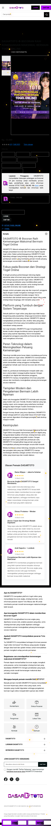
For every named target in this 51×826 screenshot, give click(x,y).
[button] (6, 66)
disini (37, 185)
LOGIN (5, 216)
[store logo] (16, 8)
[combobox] (25, 14)
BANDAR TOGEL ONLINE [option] (12, 171)
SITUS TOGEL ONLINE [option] (27, 160)
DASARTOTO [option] (8, 154)
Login (35, 8)
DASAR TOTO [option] (23, 154)
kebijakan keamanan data (16, 771)
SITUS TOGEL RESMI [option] (11, 165)
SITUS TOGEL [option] (29, 165)
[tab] (25, 234)
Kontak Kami (14, 706)
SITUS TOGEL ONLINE (12, 225)
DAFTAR (6, 220)
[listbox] (25, 162)
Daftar (46, 8)
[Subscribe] (42, 764)
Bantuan (37, 731)
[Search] (46, 14)
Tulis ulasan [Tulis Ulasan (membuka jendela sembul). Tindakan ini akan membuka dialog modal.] (28, 144)
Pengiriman (14, 718)
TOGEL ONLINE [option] (9, 160)
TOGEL (7, 229)
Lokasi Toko (37, 718)
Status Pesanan (36, 706)
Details (6, 234)
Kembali (14, 731)
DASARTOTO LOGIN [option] (40, 154)
